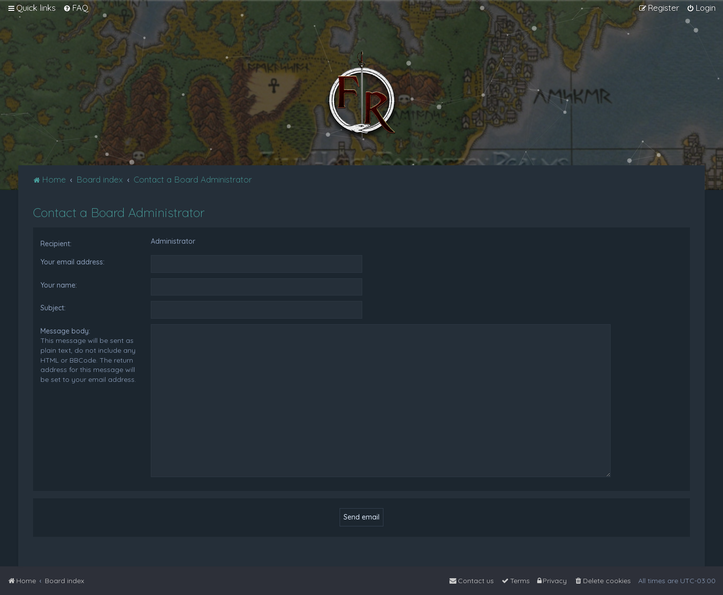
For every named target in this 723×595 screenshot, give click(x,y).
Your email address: (72, 262)
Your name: (58, 285)
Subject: (53, 307)
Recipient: (55, 243)
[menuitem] (75, 8)
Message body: (65, 331)
